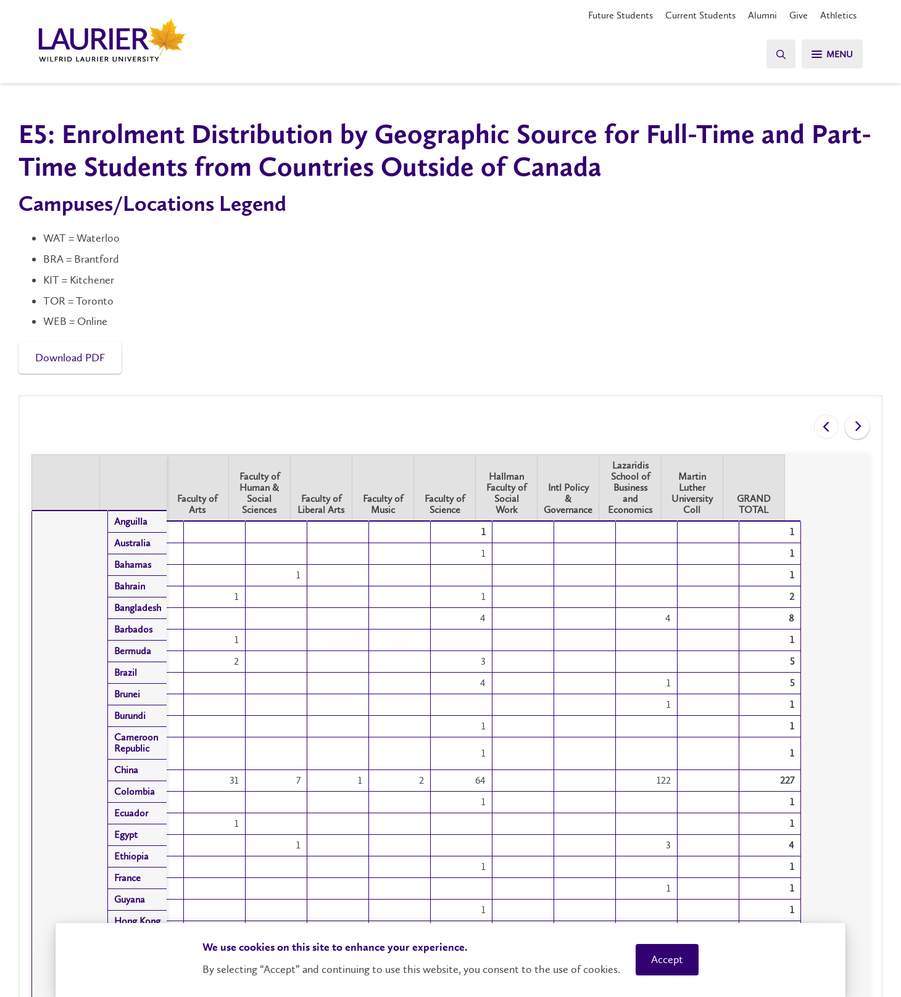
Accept (667, 959)
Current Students (700, 15)
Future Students (620, 15)
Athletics (838, 15)
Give (798, 15)
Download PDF (70, 357)
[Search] (777, 54)
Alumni (762, 15)
